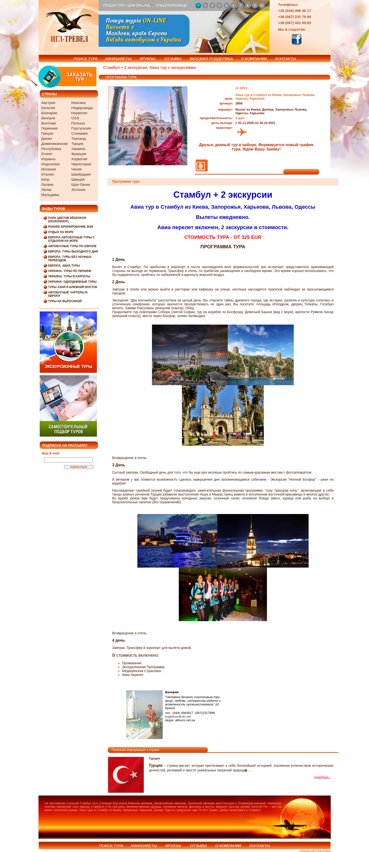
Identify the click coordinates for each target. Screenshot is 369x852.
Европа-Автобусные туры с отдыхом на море (71, 239)
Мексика (78, 103)
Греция (47, 133)
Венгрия (48, 118)
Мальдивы (50, 195)
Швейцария (81, 174)
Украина (78, 149)
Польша (78, 123)
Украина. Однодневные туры (72, 281)
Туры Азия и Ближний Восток (72, 287)
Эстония (78, 189)
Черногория (81, 164)
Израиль (48, 159)
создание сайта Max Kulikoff (315, 850)
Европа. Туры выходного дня (73, 251)
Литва (46, 189)
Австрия (48, 103)
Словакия (79, 133)
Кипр (45, 179)
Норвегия (79, 113)
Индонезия (50, 164)
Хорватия (79, 159)
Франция (78, 154)
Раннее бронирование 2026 (70, 226)
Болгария (49, 113)
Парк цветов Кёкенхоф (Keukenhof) (67, 219)
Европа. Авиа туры (64, 265)
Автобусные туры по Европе (72, 246)
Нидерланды (82, 108)
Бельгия (48, 108)
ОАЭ (75, 118)
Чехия (76, 169)
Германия (49, 128)
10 (261, 5)
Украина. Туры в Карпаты (69, 276)
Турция (77, 143)
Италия (47, 174)
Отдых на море (61, 232)
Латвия (47, 184)
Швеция (78, 179)
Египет (47, 154)
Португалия (81, 128)
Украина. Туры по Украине (70, 271)
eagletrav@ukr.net (178, 716)
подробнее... (322, 777)
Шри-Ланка (80, 184)
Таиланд (78, 138)
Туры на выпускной (65, 301)
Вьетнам (48, 123)
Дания (46, 138)
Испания (48, 169)
